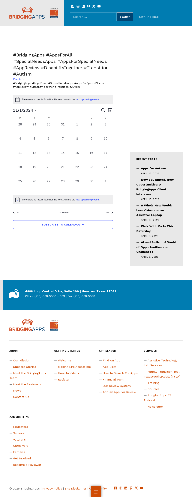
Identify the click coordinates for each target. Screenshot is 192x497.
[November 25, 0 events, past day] (20, 186)
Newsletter (155, 406)
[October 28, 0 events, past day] (20, 129)
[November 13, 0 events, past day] (49, 158)
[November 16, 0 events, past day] (91, 158)
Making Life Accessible (74, 367)
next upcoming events (88, 99)
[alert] (63, 99)
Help (155, 17)
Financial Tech (113, 379)
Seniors (18, 433)
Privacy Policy (52, 488)
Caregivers (20, 445)
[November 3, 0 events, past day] (106, 129)
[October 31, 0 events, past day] (63, 129)
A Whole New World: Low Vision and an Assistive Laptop (154, 210)
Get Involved (22, 458)
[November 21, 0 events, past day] (63, 172)
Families (19, 452)
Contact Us (21, 397)
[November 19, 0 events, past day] (34, 172)
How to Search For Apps (120, 373)
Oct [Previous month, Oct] (16, 212)
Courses (153, 389)
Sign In (144, 17)
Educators (20, 427)
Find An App (111, 360)
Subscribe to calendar (61, 224)
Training (153, 383)
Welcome (64, 360)
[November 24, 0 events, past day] (106, 172)
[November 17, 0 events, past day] (106, 158)
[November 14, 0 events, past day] (63, 158)
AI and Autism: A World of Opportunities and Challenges (156, 247)
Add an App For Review (119, 392)
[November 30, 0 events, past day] (91, 186)
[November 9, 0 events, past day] (91, 143)
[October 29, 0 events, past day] (34, 129)
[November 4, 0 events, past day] (20, 143)
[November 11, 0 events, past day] (20, 158)
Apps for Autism (153, 168)
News (17, 390)
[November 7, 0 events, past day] (63, 143)
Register (64, 379)
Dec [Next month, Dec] (109, 212)
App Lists (109, 367)
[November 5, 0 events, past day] (34, 143)
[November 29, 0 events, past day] (77, 186)
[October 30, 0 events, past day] (49, 129)
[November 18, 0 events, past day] (20, 172)
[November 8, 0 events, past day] (77, 143)
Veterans (19, 439)
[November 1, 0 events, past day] (77, 129)
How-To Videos (68, 373)
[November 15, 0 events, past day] (77, 158)
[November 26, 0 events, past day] (34, 186)
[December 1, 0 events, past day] (106, 186)
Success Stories (24, 367)
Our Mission (21, 360)
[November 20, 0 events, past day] (49, 172)
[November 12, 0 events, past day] (34, 158)
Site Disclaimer (75, 488)
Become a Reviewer (27, 465)
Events (17, 79)
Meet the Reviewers (27, 384)
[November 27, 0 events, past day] (49, 186)
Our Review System (117, 386)
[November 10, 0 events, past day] (106, 143)
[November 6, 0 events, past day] (49, 143)
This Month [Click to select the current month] (62, 212)
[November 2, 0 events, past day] (91, 129)
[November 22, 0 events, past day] (77, 172)
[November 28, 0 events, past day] (63, 186)
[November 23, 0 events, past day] (91, 172)
